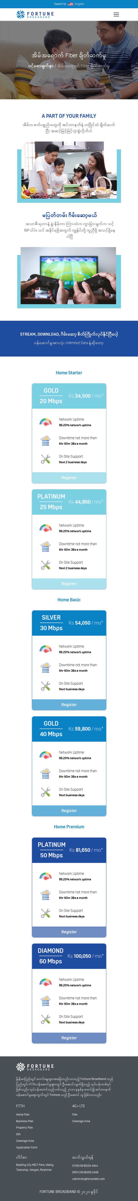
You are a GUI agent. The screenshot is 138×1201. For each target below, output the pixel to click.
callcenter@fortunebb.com (88, 1179)
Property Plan (24, 1127)
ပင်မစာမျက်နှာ (41, 66)
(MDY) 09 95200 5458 (85, 1172)
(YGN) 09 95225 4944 (85, 1165)
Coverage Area (25, 1140)
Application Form (26, 1147)
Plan (75, 1114)
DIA (18, 1134)
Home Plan (22, 1114)
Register (69, 480)
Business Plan (24, 1121)
